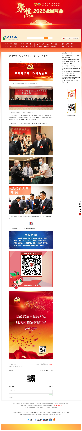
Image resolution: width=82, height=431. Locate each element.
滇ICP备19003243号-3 (17, 412)
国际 (6, 44)
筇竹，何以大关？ (68, 63)
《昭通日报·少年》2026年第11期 (71, 61)
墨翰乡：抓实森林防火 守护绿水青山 (72, 59)
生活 (72, 44)
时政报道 (16, 366)
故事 (67, 46)
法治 (31, 46)
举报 (51, 364)
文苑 (43, 44)
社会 (27, 46)
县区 (11, 46)
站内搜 (46, 38)
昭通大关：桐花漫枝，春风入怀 (71, 75)
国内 (11, 44)
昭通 (6, 46)
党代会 (22, 366)
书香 (51, 44)
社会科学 (46, 46)
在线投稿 (75, 38)
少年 (38, 44)
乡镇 (15, 46)
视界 (72, 46)
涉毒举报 (55, 405)
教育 (27, 44)
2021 (20, 366)
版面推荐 (53, 46)
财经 (22, 44)
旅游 (22, 46)
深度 (67, 44)
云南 (15, 44)
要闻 (14, 366)
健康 (63, 46)
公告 (31, 44)
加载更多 (11, 397)
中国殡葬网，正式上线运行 (70, 66)
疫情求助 (60, 405)
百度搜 (50, 38)
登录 (69, 38)
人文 (47, 44)
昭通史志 (39, 46)
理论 (63, 44)
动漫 (56, 44)
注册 (64, 38)
